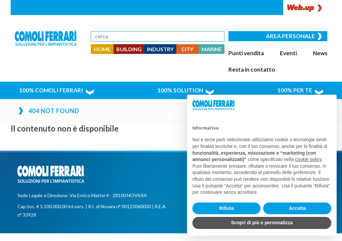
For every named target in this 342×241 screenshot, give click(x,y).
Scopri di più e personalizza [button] (262, 222)
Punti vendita (243, 52)
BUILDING (129, 49)
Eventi (267, 52)
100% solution (183, 72)
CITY (187, 49)
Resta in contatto (307, 52)
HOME (102, 49)
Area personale (298, 35)
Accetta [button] (297, 208)
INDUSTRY (160, 49)
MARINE (211, 49)
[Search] (157, 36)
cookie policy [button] (308, 159)
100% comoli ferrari (50, 72)
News (280, 52)
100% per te (303, 72)
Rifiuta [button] (226, 208)
